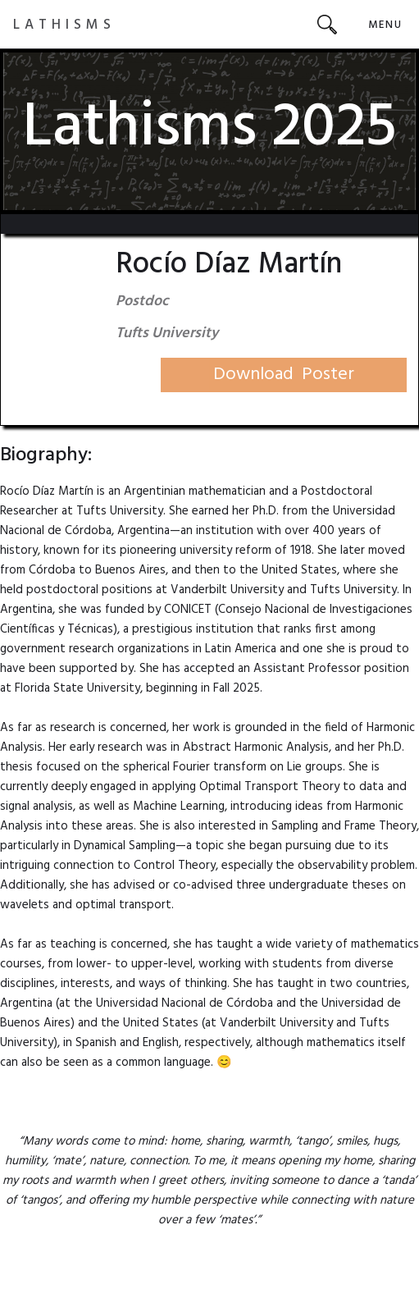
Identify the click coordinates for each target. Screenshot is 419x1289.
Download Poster (283, 374)
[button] (385, 24)
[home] (64, 24)
